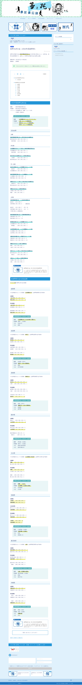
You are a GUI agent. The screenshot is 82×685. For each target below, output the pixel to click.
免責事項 (19, 683)
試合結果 (19, 79)
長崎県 (18, 87)
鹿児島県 (19, 93)
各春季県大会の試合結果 (20, 82)
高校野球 (12, 46)
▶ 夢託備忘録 (22, 18)
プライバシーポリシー (12, 683)
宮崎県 (18, 92)
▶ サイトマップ (50, 18)
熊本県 (18, 89)
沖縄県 (18, 95)
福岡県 (18, 84)
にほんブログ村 (57, 48)
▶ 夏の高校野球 (41, 18)
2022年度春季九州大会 (20, 77)
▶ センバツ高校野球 (32, 18)
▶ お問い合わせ (59, 18)
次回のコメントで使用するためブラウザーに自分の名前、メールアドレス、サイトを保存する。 (29, 666)
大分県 (18, 90)
